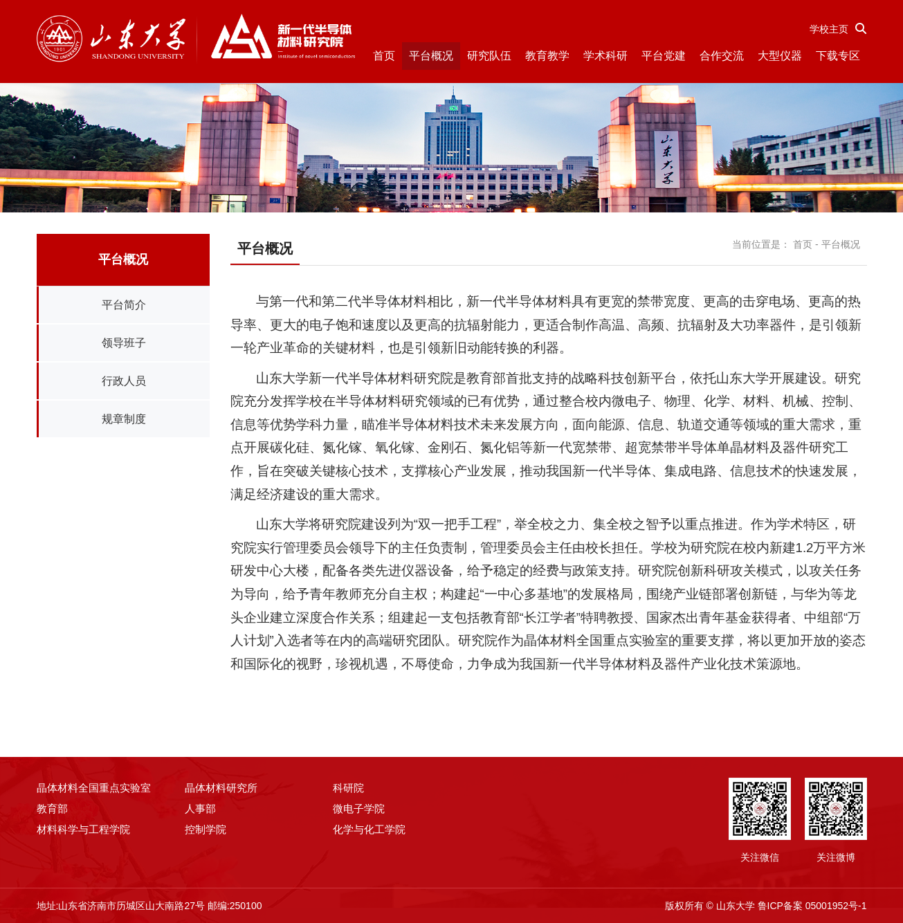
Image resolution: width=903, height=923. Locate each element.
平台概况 (431, 56)
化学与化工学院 (369, 829)
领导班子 (124, 343)
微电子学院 (359, 808)
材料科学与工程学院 (83, 829)
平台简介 (124, 305)
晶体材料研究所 (221, 788)
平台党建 (663, 56)
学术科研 (605, 56)
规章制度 (124, 419)
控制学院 (205, 829)
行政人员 (124, 381)
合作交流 (722, 56)
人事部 (200, 808)
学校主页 (829, 29)
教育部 (52, 808)
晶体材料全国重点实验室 (94, 788)
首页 (384, 56)
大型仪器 (780, 56)
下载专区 (838, 56)
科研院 (348, 788)
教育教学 (547, 56)
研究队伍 (489, 56)
